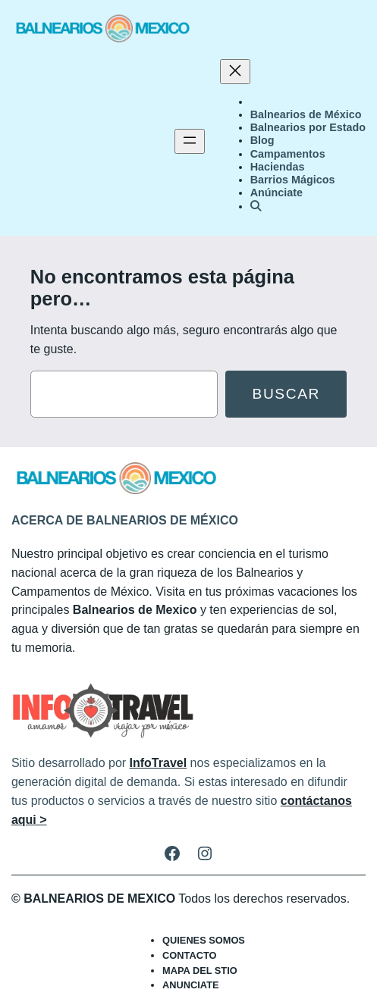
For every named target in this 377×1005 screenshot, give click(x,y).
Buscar (286, 394)
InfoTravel (158, 762)
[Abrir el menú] (189, 141)
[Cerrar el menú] (235, 71)
